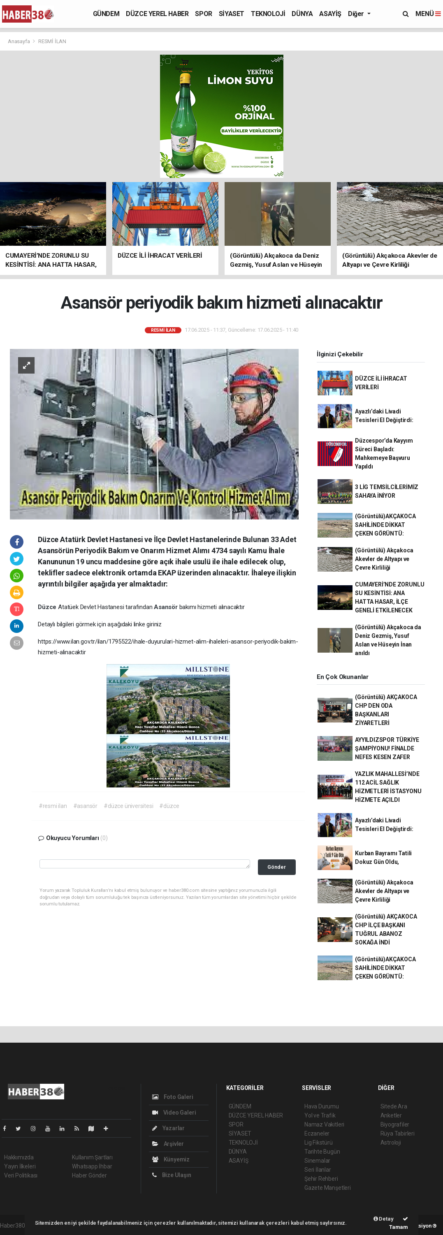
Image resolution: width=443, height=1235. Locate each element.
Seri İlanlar (317, 1169)
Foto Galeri (172, 1097)
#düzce (169, 806)
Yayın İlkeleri (19, 1166)
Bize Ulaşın (171, 1175)
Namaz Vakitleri (324, 1124)
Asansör (166, 607)
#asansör (85, 806)
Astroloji (390, 1142)
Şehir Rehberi (321, 1178)
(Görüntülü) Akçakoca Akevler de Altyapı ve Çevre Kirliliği (384, 559)
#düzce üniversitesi (128, 806)
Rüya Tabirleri (397, 1133)
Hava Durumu (321, 1106)
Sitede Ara (393, 1106)
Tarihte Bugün (322, 1151)
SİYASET (231, 14)
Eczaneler (316, 1133)
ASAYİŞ (330, 14)
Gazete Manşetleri (327, 1187)
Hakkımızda (19, 1157)
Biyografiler (395, 1124)
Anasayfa (19, 41)
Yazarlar (168, 1128)
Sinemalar (317, 1160)
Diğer (357, 14)
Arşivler (168, 1143)
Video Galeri (174, 1112)
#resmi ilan (53, 806)
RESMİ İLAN (52, 41)
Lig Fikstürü (318, 1142)
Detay (383, 1219)
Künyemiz (171, 1159)
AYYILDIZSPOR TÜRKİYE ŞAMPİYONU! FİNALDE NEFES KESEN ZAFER (387, 748)
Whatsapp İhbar (92, 1166)
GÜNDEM (106, 14)
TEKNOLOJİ (268, 14)
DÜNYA (302, 14)
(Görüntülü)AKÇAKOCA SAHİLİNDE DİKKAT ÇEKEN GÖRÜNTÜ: (385, 525)
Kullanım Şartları (92, 1157)
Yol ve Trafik (320, 1115)
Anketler (391, 1115)
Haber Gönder (89, 1175)
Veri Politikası (20, 1175)
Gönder (276, 867)
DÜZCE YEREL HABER (157, 14)
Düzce (48, 607)
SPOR (203, 14)
